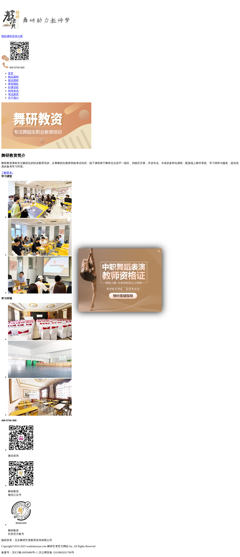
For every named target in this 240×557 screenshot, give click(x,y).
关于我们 (13, 97)
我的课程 (6, 36)
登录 (14, 36)
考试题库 (13, 94)
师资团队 (13, 83)
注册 (20, 36)
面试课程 (13, 80)
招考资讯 (13, 90)
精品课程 (13, 76)
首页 (10, 73)
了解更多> (7, 172)
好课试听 (13, 87)
